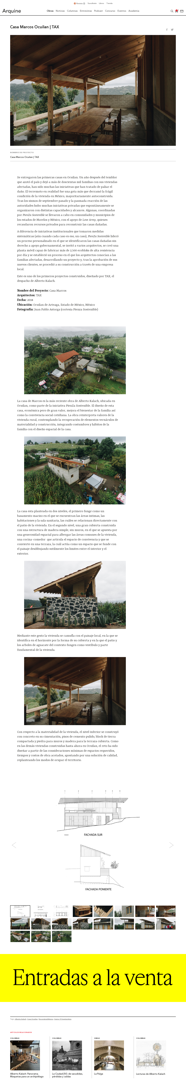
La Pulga (98, 1074)
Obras (97, 1038)
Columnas (14, 1038)
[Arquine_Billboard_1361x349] (93, 1001)
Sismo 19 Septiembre (62, 1019)
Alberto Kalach (20, 1019)
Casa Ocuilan (32, 1019)
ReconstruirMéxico (46, 1019)
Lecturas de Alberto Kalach (150, 1074)
